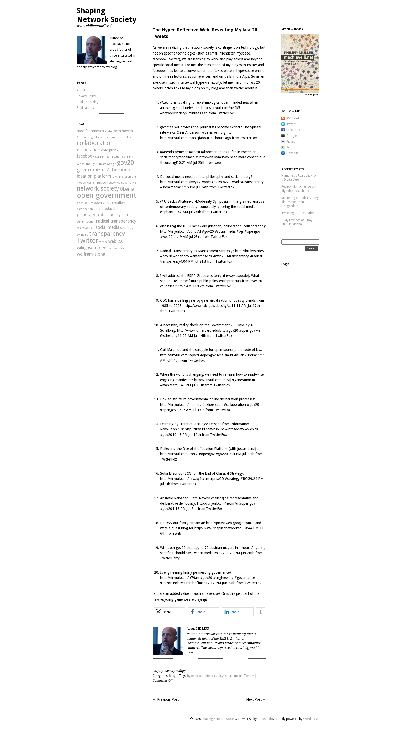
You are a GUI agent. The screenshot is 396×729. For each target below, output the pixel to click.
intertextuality (214, 676)
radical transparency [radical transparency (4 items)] (116, 221)
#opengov (209, 182)
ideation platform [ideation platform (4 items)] (94, 176)
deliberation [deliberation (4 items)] (88, 149)
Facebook (293, 130)
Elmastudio (265, 719)
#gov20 (224, 182)
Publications (85, 108)
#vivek (239, 355)
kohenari (210, 152)
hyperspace (195, 676)
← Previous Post (166, 699)
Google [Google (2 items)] (111, 164)
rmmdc (183, 152)
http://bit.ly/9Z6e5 (249, 251)
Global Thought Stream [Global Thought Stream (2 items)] (91, 164)
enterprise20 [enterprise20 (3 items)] (110, 150)
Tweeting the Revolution (298, 213)
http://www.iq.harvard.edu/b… (201, 330)
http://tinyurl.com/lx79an (179, 578)
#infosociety (234, 429)
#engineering (223, 578)
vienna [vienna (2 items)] (103, 242)
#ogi (240, 231)
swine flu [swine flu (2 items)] (82, 234)
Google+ (292, 136)
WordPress (310, 719)
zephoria (170, 102)
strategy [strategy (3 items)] (126, 228)
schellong (170, 336)
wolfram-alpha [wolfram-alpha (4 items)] (91, 254)
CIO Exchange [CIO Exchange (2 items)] (85, 137)
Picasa (290, 141)
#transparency (238, 256)
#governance (245, 578)
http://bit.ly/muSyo (214, 157)
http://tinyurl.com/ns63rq (204, 429)
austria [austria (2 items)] (109, 131)
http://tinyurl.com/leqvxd (179, 355)
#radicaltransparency (248, 182)
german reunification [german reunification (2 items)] (108, 156)
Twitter (249, 676)
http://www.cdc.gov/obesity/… (207, 306)
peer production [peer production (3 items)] (106, 209)
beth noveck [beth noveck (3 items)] (123, 131)
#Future (184, 201)
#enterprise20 (201, 256)
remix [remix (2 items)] (80, 228)
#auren (185, 583)
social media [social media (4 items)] (107, 227)
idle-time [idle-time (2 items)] (117, 176)
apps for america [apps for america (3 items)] (90, 131)
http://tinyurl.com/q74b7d (180, 231)
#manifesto (169, 385)
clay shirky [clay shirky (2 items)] (101, 137)
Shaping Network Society (106, 15)
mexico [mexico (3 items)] (100, 182)
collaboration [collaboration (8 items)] (95, 143)
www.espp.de (237, 276)
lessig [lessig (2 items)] (90, 182)
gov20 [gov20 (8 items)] (125, 162)
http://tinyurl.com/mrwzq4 (180, 479)
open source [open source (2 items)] (85, 203)
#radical (256, 256)
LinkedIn (292, 153)
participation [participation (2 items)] (85, 209)
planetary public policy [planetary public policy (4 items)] (99, 214)
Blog (172, 676)
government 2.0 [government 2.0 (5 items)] (95, 170)
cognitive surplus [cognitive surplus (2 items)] (120, 137)
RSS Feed (292, 118)
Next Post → (256, 699)
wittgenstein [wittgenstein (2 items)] (117, 248)
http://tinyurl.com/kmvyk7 (180, 182)
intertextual (186, 82)
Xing (289, 147)
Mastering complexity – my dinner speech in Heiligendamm (300, 202)
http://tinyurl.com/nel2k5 (220, 108)
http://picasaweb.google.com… (230, 523)
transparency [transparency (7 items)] (107, 233)
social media (234, 676)
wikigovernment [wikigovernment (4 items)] (92, 247)
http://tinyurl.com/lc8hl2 (179, 454)
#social (220, 231)
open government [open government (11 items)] (106, 195)
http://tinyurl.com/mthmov (180, 404)
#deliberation (212, 404)
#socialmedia (170, 187)
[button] (169, 611)
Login (285, 264)
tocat (196, 152)
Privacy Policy (86, 96)
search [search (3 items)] (89, 228)
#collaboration (235, 404)
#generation (241, 380)
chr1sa (168, 127)
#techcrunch (169, 583)
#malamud (225, 355)
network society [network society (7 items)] (98, 188)
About (81, 90)
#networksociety (173, 113)
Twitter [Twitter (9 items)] (87, 241)
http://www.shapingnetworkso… (219, 528)
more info (312, 95)
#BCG (245, 479)
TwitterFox (225, 113)
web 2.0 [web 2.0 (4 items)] (116, 241)
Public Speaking (87, 102)
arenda (168, 152)
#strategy (232, 479)
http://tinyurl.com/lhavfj (212, 380)
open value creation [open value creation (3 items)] (109, 203)
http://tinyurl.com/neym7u (217, 503)
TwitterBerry (170, 558)
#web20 (166, 237)
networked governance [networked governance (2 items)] (121, 182)
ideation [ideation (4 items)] (122, 169)
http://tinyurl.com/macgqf (180, 138)
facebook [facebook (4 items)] (85, 156)
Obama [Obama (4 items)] (127, 189)
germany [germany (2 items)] (127, 156)
